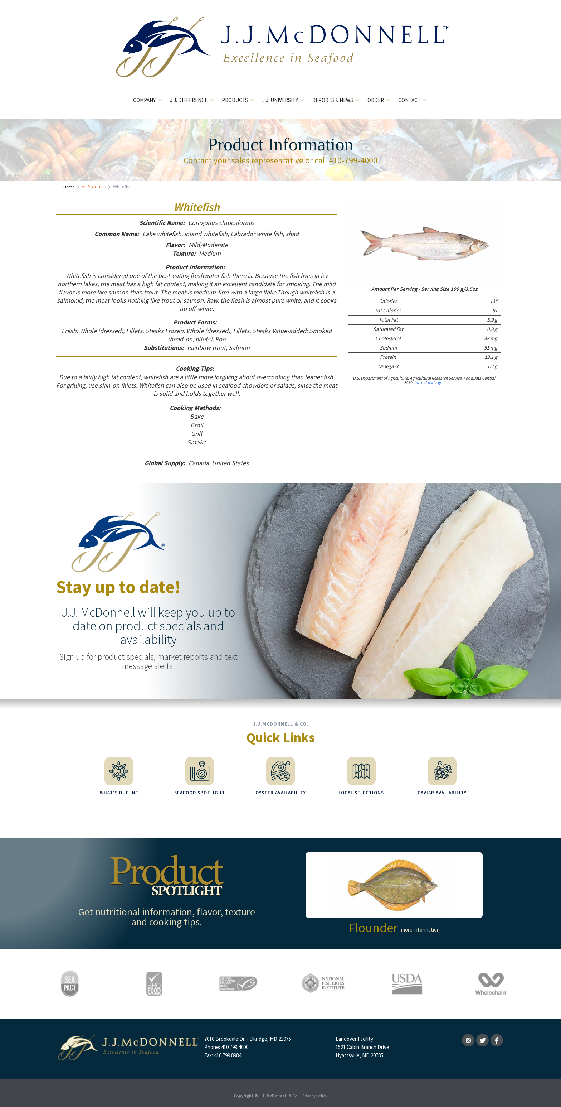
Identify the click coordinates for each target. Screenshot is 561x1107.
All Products (94, 187)
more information (420, 924)
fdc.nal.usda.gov (429, 382)
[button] (148, 100)
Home (68, 186)
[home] (280, 53)
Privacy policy (314, 1090)
